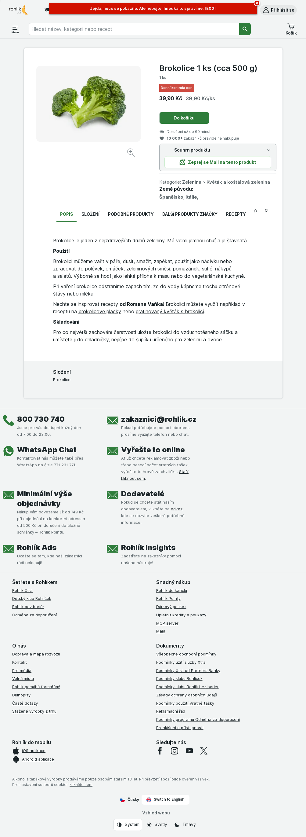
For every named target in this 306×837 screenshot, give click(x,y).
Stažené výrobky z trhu (34, 711)
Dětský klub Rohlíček (31, 598)
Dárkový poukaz (171, 606)
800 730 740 (41, 419)
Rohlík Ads (36, 547)
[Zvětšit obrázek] (131, 154)
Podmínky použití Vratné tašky (185, 703)
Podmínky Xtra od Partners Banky (188, 670)
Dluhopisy (21, 694)
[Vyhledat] (245, 29)
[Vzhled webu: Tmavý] (185, 825)
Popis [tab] (66, 214)
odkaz (176, 508)
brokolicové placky (99, 311)
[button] (278, 10)
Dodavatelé (142, 493)
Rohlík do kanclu (171, 590)
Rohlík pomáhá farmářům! (36, 686)
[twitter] (203, 750)
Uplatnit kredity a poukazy (181, 614)
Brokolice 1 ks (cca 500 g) (208, 68)
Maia (160, 631)
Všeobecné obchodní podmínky (186, 654)
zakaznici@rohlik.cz (159, 419)
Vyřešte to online (153, 449)
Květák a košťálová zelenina (238, 182)
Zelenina (191, 182)
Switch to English (165, 799)
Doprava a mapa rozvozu (36, 654)
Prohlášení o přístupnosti (179, 727)
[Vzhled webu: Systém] (127, 825)
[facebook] (160, 750)
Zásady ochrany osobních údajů (186, 694)
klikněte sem (81, 784)
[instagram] (174, 750)
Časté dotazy (25, 703)
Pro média (21, 670)
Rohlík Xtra (22, 590)
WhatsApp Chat (47, 449)
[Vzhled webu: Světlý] (156, 825)
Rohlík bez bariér (28, 606)
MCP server (167, 623)
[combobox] (134, 29)
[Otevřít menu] (15, 29)
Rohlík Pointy (168, 598)
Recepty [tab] (236, 214)
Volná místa (23, 678)
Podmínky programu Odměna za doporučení (198, 719)
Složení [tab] (90, 214)
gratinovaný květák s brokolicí (170, 311)
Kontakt (19, 662)
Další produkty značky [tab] (190, 214)
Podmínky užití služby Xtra (181, 662)
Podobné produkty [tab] (131, 214)
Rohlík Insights (148, 547)
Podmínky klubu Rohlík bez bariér (187, 686)
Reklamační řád (170, 711)
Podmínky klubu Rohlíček (179, 678)
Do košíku (184, 117)
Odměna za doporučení (34, 614)
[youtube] (189, 750)
